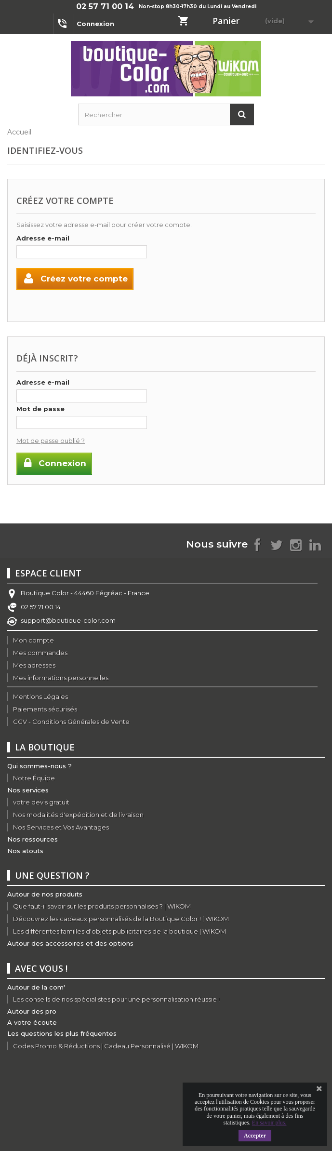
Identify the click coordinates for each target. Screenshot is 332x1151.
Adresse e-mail (42, 238)
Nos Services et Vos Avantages (61, 827)
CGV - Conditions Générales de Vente (71, 721)
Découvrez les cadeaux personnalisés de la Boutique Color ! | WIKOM (121, 919)
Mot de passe (40, 409)
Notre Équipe (34, 778)
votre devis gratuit (41, 802)
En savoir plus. (269, 1122)
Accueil (19, 132)
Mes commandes (40, 652)
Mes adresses (34, 665)
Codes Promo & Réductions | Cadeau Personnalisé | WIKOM (106, 1046)
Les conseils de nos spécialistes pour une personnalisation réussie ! (116, 999)
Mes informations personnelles (60, 678)
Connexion (95, 23)
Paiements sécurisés (45, 709)
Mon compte (33, 640)
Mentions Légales (40, 696)
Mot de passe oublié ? (50, 440)
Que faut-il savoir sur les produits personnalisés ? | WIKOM (102, 906)
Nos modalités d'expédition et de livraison (78, 814)
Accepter (255, 1135)
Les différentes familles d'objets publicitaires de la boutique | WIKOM (119, 931)
